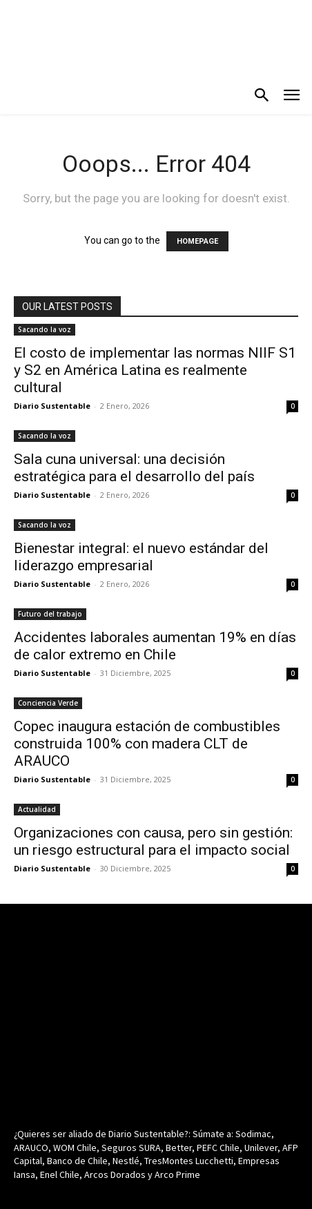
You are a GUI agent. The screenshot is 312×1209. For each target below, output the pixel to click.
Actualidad (37, 809)
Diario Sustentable (52, 405)
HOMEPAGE (197, 241)
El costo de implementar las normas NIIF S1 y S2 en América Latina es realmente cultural (155, 370)
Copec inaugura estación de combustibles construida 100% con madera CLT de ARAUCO (147, 743)
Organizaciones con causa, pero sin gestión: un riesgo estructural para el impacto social (153, 841)
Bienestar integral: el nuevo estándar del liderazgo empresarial (141, 557)
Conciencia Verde (48, 703)
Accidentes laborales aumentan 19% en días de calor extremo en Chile (155, 646)
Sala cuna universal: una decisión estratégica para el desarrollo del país (134, 468)
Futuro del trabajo (50, 614)
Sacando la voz (44, 329)
